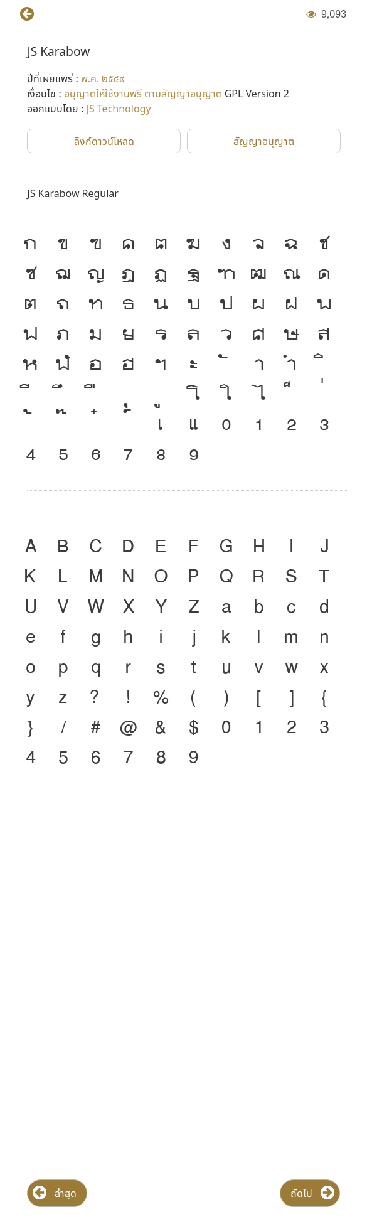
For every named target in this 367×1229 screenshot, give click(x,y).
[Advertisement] (183, 881)
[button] (22, 14)
